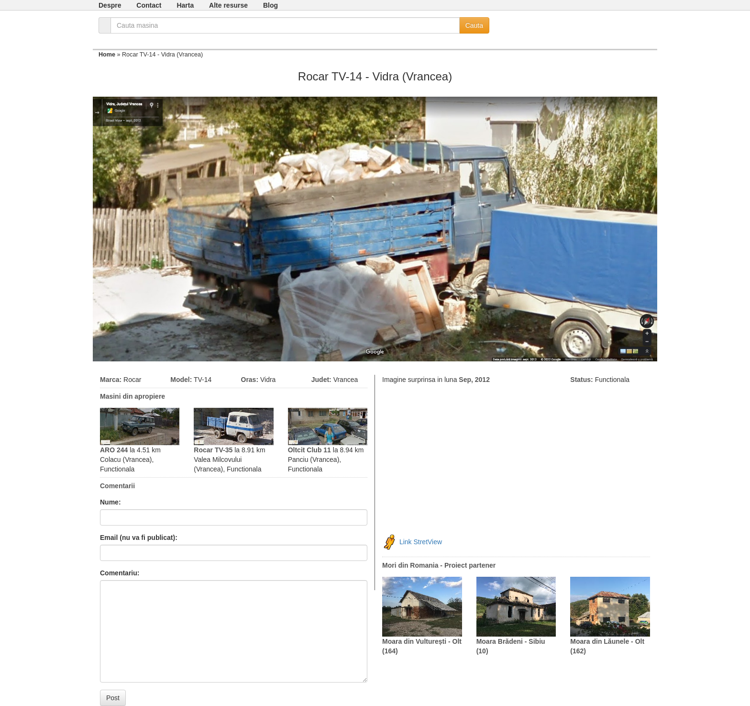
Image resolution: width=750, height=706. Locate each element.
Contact (148, 5)
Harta (185, 5)
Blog (270, 5)
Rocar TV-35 (213, 450)
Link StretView (420, 542)
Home (107, 54)
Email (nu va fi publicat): (138, 537)
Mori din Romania (410, 565)
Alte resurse (228, 5)
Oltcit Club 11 (309, 450)
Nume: (110, 502)
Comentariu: (119, 573)
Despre (110, 5)
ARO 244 (114, 450)
